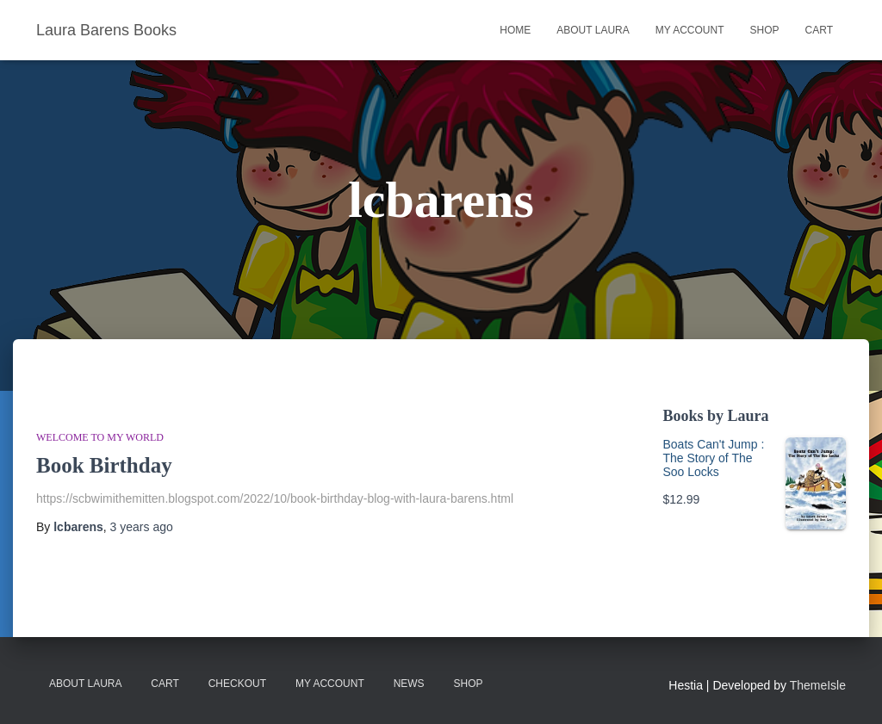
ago (141, 527)
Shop (765, 30)
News (409, 684)
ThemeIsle (818, 685)
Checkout (237, 684)
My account (689, 30)
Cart (819, 30)
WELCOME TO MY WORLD (100, 437)
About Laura (592, 30)
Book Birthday (104, 465)
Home (515, 30)
